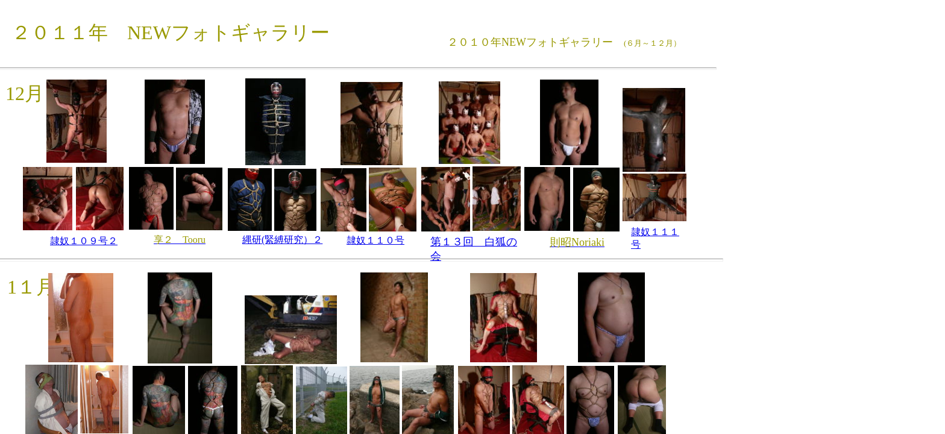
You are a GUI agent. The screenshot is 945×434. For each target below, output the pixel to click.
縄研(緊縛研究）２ (282, 239)
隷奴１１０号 (375, 240)
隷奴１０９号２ (84, 241)
